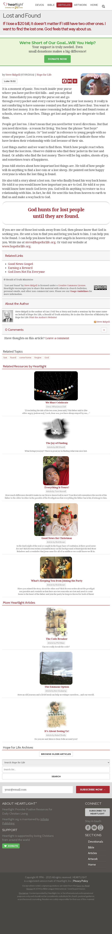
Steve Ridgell (13, 74)
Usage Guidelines (79, 291)
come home (25, 357)
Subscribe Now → (93, 789)
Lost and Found (12, 285)
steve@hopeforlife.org (40, 242)
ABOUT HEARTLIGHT (19, 803)
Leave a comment (57, 338)
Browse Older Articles (56, 754)
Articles (64, 5)
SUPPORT (9, 830)
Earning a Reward (20, 268)
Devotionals (95, 841)
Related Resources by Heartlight (24, 366)
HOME (94, 5)
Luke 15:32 (10, 81)
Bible (51, 5)
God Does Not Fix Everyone (26, 272)
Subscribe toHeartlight (97, 812)
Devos (39, 5)
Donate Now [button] (57, 59)
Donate (11, 846)
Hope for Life (44, 74)
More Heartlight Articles (19, 602)
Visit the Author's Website (43, 317)
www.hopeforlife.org (16, 246)
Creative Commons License (71, 285)
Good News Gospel (20, 264)
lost (5, 357)
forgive (38, 357)
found (13, 357)
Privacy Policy (80, 880)
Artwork (80, 5)
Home (92, 864)
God (47, 357)
